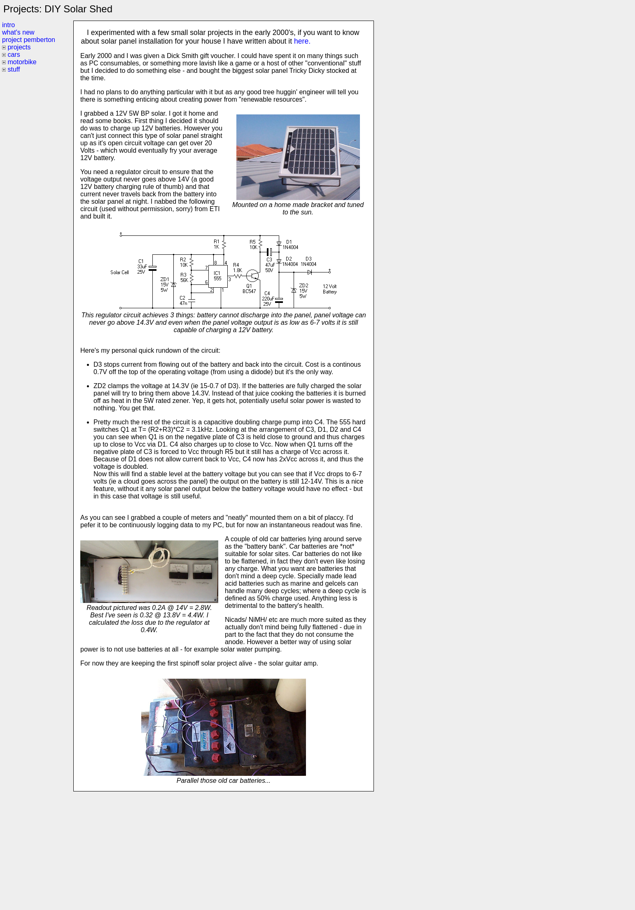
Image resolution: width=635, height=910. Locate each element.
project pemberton (28, 39)
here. (302, 41)
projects (18, 47)
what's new (18, 32)
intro (8, 24)
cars (13, 54)
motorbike (21, 61)
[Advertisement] (223, 849)
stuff (13, 69)
